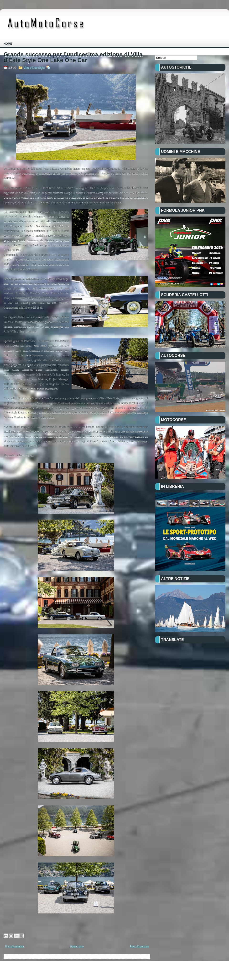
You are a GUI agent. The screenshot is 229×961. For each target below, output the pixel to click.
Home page (77, 946)
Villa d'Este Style (34, 67)
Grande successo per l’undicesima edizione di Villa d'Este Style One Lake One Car (73, 57)
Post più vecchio (139, 946)
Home (8, 43)
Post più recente (14, 946)
